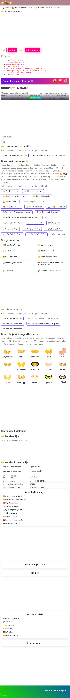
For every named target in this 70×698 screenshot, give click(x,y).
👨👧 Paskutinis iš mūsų (11, 635)
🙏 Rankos (40, 8)
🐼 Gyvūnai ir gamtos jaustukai (13, 510)
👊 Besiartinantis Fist (11, 245)
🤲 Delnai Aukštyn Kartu (47, 257)
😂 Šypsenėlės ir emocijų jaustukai (14, 499)
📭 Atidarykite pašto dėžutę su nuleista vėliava (50, 264)
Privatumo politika (52, 691)
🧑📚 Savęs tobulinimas (11, 618)
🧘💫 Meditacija (8, 625)
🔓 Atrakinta (8, 271)
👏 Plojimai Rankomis (46, 251)
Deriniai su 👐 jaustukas (15, 64)
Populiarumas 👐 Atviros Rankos (18, 73)
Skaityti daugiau (35, 97)
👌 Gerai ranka (8, 251)
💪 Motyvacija (7, 628)
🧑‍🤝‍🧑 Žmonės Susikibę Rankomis (50, 271)
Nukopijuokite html (32, 50)
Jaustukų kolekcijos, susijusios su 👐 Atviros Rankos (26, 71)
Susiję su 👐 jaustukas (14, 66)
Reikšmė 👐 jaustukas (14, 60)
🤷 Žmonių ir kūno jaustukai (23, 8)
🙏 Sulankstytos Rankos (12, 263)
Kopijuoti (12, 50)
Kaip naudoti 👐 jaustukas (15, 62)
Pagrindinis (5, 8)
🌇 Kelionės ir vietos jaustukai (13, 520)
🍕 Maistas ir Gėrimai (10, 516)
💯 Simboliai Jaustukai (10, 506)
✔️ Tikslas (6, 622)
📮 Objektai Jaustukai (10, 503)
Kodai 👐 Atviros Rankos (15, 75)
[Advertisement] (35, 30)
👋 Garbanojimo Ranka (47, 245)
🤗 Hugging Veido (10, 257)
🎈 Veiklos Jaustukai (10, 513)
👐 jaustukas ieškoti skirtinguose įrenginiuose (23, 68)
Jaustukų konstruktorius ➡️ (18, 81)
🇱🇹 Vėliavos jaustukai (10, 523)
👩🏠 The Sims (8, 632)
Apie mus (64, 691)
